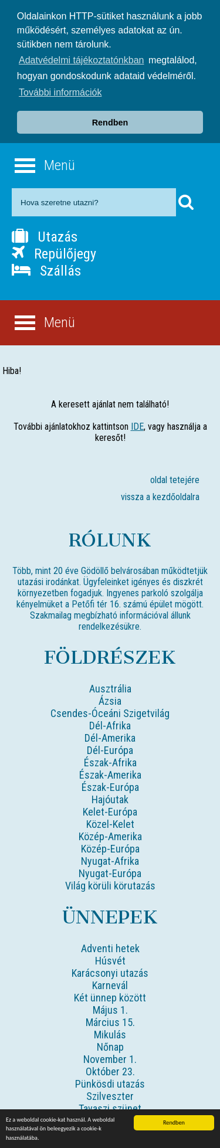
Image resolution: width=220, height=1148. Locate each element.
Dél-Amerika (110, 738)
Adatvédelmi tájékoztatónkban (81, 60)
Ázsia (110, 701)
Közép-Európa (110, 849)
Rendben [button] (110, 122)
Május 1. (110, 1010)
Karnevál (110, 985)
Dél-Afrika (110, 725)
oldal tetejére (174, 479)
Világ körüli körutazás (110, 885)
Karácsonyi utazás (110, 973)
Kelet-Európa (110, 812)
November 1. (110, 1059)
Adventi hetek (110, 948)
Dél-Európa (110, 750)
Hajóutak (110, 799)
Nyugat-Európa (110, 873)
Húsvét (110, 961)
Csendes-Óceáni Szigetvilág (110, 713)
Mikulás (110, 1034)
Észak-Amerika (110, 775)
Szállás (46, 271)
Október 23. (110, 1071)
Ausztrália (110, 688)
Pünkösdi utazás (110, 1084)
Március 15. (110, 1022)
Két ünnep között (110, 997)
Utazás (44, 237)
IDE (137, 426)
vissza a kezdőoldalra (160, 496)
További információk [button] (60, 92)
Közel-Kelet (110, 824)
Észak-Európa (110, 787)
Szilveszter (110, 1096)
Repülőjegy (54, 254)
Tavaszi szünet (110, 1108)
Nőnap (110, 1047)
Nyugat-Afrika (110, 861)
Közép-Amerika (110, 836)
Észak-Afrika (110, 762)
